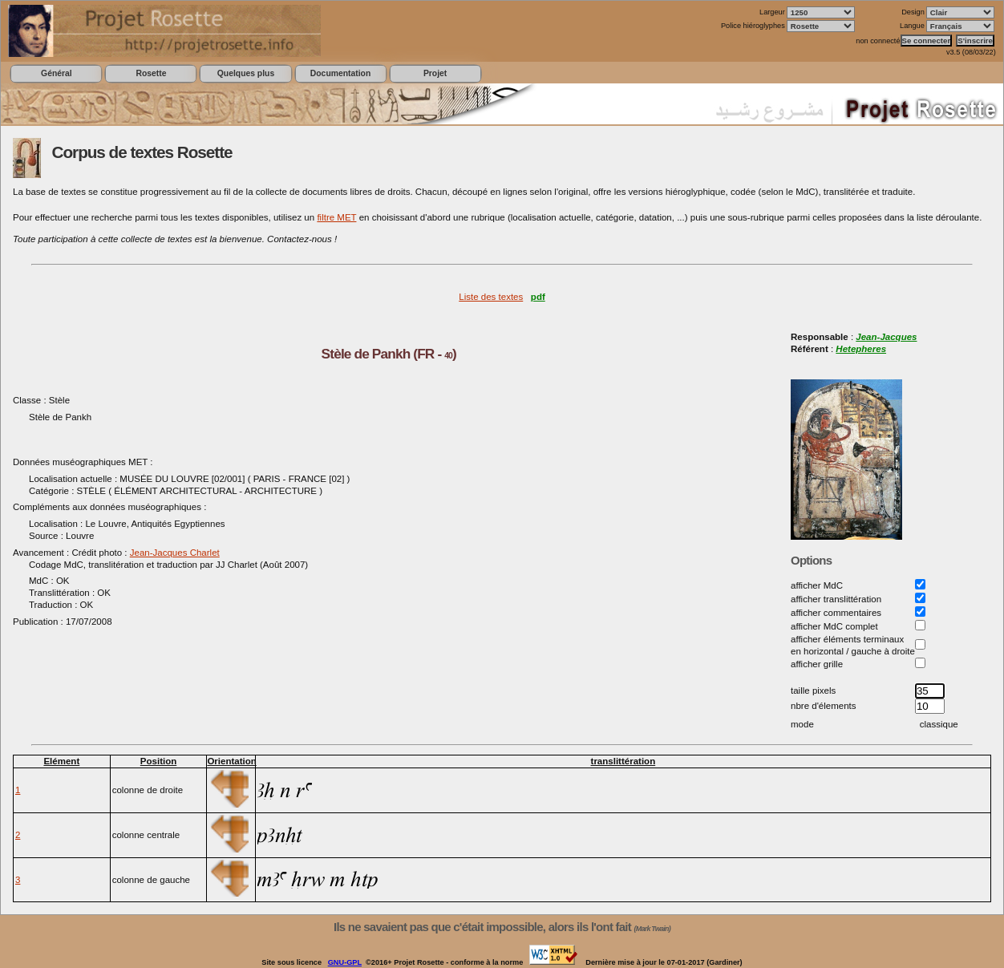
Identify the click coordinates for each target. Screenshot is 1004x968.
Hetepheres (861, 349)
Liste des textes (491, 297)
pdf (538, 297)
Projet (435, 73)
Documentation (340, 73)
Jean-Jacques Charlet (175, 552)
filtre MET (336, 217)
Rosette (151, 73)
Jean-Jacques (886, 337)
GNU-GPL (345, 962)
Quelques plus (245, 73)
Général (56, 73)
